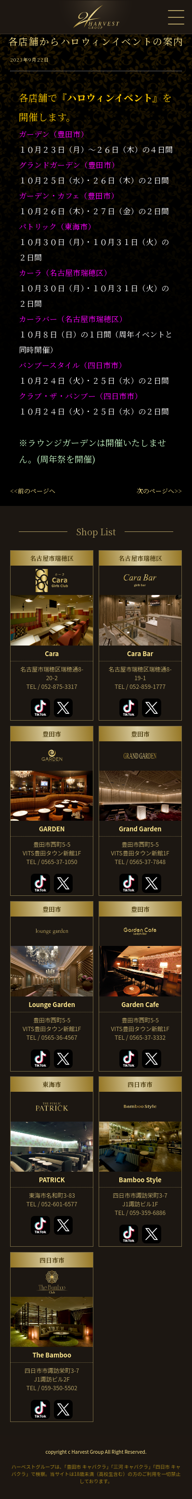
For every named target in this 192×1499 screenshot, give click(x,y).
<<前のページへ (32, 490)
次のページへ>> (159, 490)
